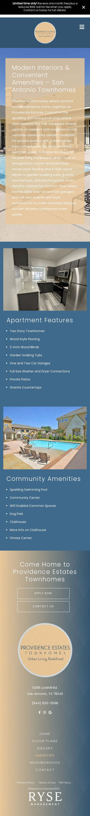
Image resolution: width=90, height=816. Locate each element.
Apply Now (43, 593)
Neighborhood (45, 763)
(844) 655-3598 (45, 703)
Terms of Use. (47, 783)
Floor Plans (45, 741)
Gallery (45, 748)
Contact (45, 770)
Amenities (45, 755)
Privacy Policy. (26, 783)
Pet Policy (65, 783)
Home (45, 734)
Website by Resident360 (44, 789)
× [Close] (84, 7)
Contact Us (43, 606)
